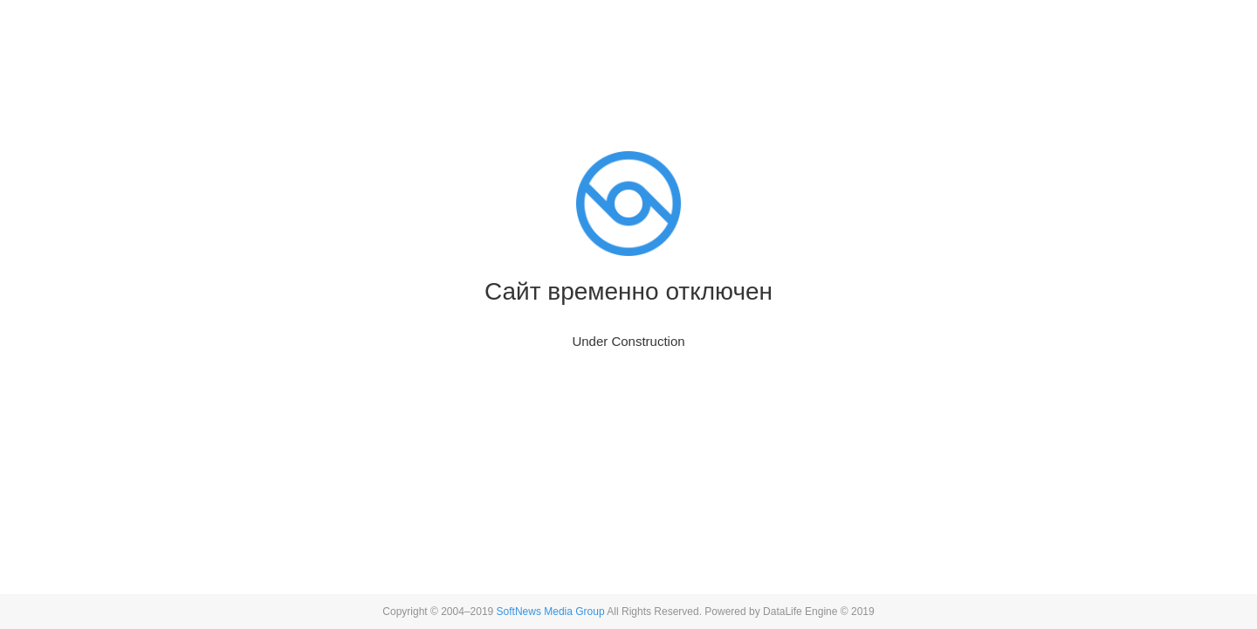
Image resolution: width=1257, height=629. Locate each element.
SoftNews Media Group (551, 611)
